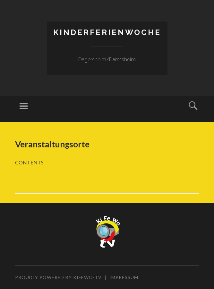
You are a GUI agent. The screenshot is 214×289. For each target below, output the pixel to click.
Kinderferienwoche (107, 32)
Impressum (123, 277)
